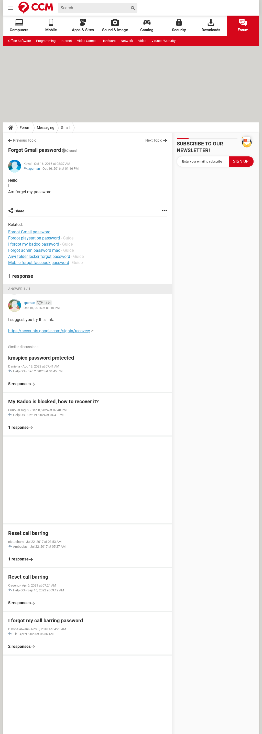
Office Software (19, 41)
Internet (66, 41)
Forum (243, 25)
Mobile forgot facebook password (38, 262)
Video (142, 41)
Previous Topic (24, 140)
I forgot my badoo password (33, 244)
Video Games (86, 41)
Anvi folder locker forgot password (39, 256)
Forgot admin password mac (34, 250)
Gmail (65, 127)
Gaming (147, 25)
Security (179, 25)
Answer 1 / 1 (19, 289)
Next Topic (153, 140)
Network (127, 41)
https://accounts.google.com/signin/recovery (49, 330)
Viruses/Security (163, 41)
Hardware (109, 41)
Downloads (211, 25)
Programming (46, 41)
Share (19, 211)
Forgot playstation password (34, 238)
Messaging (45, 127)
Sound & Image (115, 25)
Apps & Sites (83, 25)
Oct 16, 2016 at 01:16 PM (60, 168)
